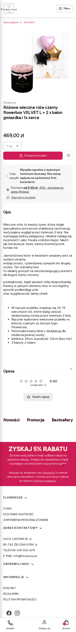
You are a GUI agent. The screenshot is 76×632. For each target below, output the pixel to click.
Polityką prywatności (45, 480)
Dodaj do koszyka (32, 155)
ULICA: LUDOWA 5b (16, 539)
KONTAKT (9, 588)
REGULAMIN (10, 594)
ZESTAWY (29, 22)
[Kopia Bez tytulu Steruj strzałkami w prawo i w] (38, 63)
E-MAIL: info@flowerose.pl (20, 556)
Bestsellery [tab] (62, 419)
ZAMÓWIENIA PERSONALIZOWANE (25, 520)
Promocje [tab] (36, 419)
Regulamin (49, 472)
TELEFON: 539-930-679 (19, 550)
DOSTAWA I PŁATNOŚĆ (18, 514)
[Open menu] (64, 8)
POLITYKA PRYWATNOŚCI (19, 599)
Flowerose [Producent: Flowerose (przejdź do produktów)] (9, 102)
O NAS (7, 508)
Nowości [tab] (11, 419)
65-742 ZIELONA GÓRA (18, 544)
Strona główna (11, 22)
